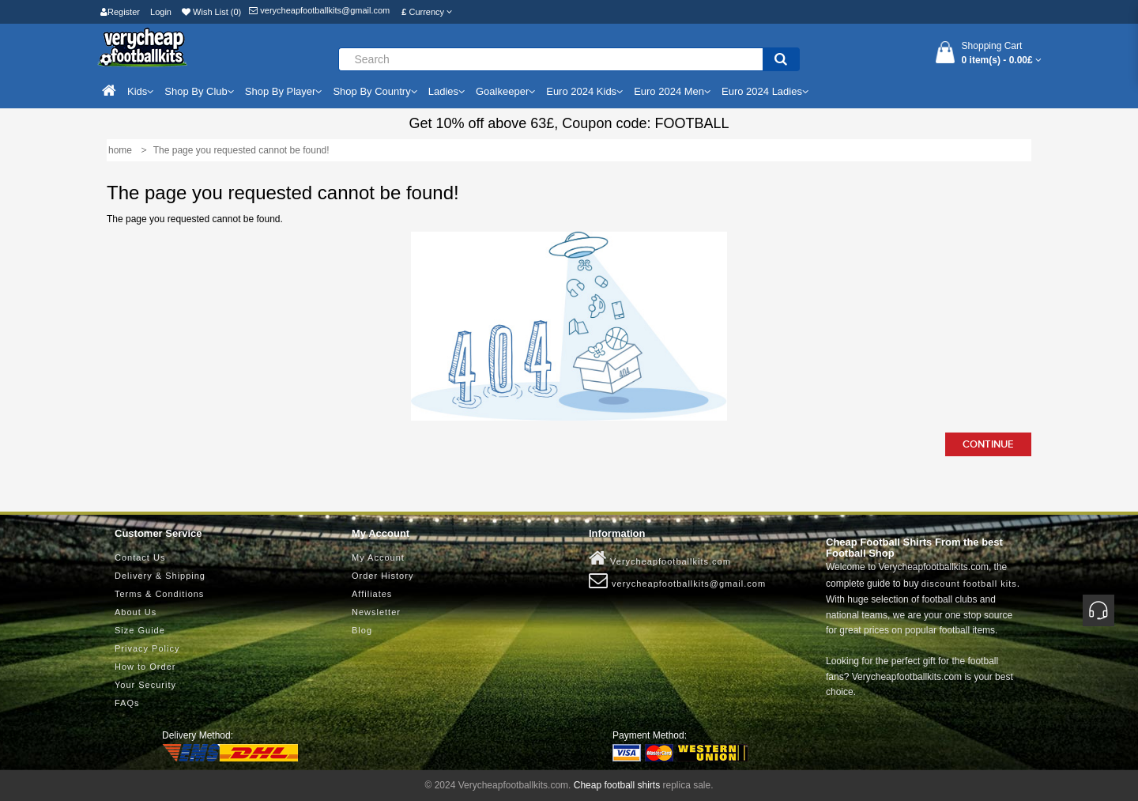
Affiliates (372, 594)
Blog (362, 630)
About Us (135, 612)
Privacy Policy (147, 648)
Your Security (145, 685)
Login (160, 12)
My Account (378, 557)
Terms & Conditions (159, 594)
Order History (382, 575)
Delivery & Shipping (160, 575)
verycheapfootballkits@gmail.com (319, 10)
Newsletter (376, 612)
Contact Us (140, 557)
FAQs (127, 703)
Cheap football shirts (617, 785)
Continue (988, 444)
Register (120, 12)
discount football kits (969, 583)
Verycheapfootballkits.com (660, 558)
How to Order (145, 666)
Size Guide (140, 630)
